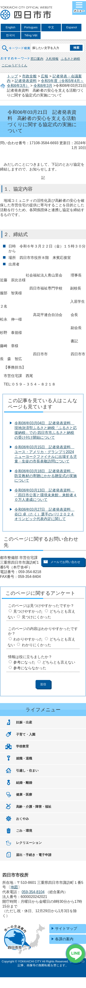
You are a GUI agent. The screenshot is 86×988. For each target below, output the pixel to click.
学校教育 (22, 746)
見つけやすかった (28, 611)
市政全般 (29, 76)
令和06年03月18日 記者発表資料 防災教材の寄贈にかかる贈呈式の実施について (45, 476)
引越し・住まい (27, 770)
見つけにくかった (36, 617)
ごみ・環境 (24, 830)
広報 (44, 76)
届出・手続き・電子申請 (33, 855)
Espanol (71, 27)
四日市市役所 (26, 13)
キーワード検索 (16, 45)
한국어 (10, 35)
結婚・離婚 (24, 782)
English (10, 27)
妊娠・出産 (24, 722)
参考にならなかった (29, 668)
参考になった (24, 662)
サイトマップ (66, 928)
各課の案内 (64, 939)
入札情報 (52, 59)
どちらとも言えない (58, 662)
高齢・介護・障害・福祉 (33, 806)
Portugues (30, 27)
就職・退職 (24, 758)
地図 (14, 887)
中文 (51, 27)
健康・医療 (24, 794)
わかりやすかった (28, 639)
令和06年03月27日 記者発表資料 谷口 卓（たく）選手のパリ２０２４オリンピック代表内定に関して (44, 514)
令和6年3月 (42, 86)
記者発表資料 (26, 81)
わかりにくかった (36, 645)
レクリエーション (29, 843)
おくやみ (22, 819)
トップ (12, 76)
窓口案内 (37, 59)
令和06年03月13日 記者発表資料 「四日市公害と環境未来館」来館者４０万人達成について (45, 495)
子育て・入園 (25, 734)
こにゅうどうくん (14, 65)
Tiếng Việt (30, 35)
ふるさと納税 (70, 59)
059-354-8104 (33, 892)
